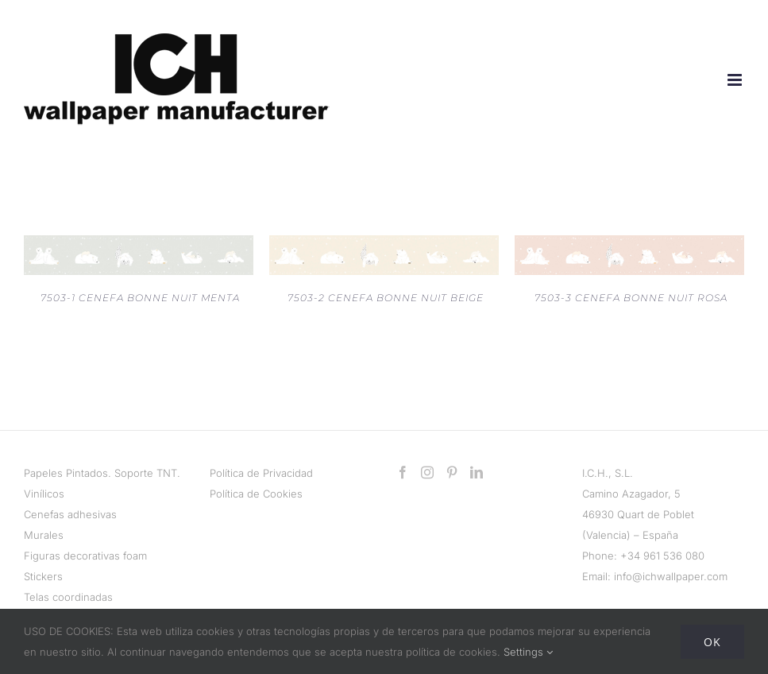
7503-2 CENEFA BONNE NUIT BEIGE (386, 298)
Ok (712, 641)
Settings (528, 651)
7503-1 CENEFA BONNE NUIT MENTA (140, 298)
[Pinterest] (452, 472)
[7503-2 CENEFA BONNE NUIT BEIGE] (384, 245)
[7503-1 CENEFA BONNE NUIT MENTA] (138, 245)
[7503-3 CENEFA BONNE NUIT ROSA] (629, 245)
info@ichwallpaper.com (670, 576)
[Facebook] (402, 472)
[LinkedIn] (476, 472)
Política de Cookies (256, 493)
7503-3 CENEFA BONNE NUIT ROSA (631, 298)
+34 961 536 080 (662, 555)
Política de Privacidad (261, 473)
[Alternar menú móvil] (735, 80)
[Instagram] (427, 472)
